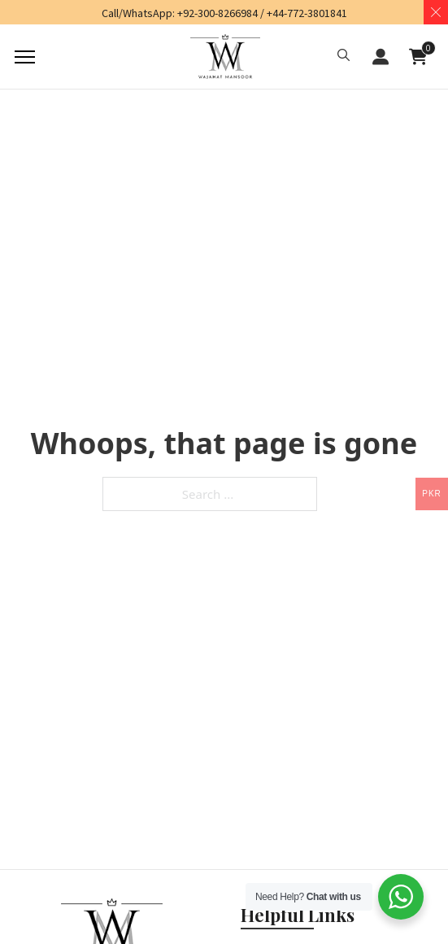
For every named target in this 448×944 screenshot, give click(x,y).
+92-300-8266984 (217, 13)
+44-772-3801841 (307, 13)
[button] (343, 57)
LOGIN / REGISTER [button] (380, 57)
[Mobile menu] (22, 56)
